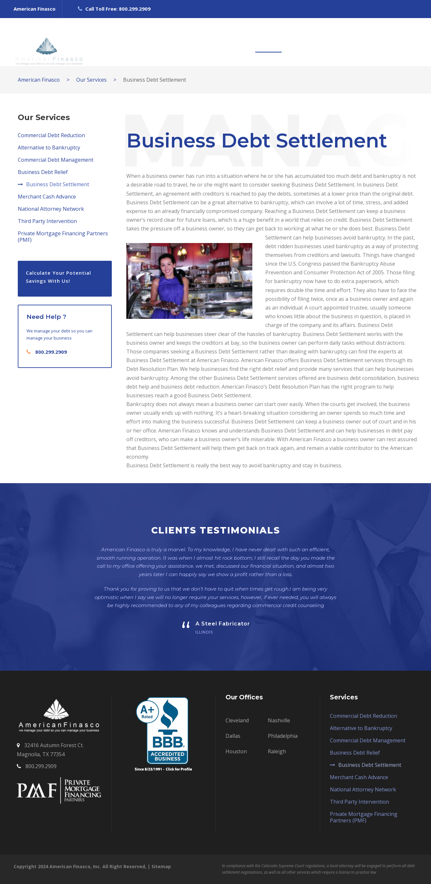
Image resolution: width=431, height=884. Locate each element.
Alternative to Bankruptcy (49, 147)
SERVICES (268, 42)
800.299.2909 (51, 352)
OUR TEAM (229, 42)
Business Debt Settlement (57, 184)
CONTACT (394, 42)
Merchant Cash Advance (47, 196)
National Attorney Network (51, 208)
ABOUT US (188, 42)
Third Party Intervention (47, 221)
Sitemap (161, 866)
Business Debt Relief (43, 172)
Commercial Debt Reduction (51, 135)
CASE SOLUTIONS (317, 42)
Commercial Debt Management (55, 159)
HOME (154, 42)
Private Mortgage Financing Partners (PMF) (63, 236)
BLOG (361, 42)
